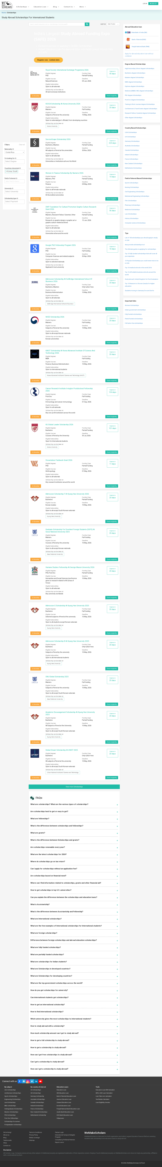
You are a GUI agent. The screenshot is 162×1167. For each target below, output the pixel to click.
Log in (145, 3)
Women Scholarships (132, 305)
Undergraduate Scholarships (13, 1109)
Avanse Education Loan (64, 1099)
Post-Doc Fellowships (11, 1118)
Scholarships (23, 7)
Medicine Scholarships (132, 209)
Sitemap (32, 1140)
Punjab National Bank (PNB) (137, 47)
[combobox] (15, 152)
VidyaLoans (60, 1118)
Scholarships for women (12, 1121)
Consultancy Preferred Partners (65, 1140)
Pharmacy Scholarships (132, 205)
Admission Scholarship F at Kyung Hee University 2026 (67, 494)
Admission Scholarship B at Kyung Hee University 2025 (67, 641)
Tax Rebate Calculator (102, 1099)
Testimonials (7, 1140)
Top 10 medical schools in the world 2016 (138, 267)
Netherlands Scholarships (133, 168)
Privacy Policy (33, 1135)
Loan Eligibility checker (103, 1102)
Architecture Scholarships (12, 1093)
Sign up (153, 3)
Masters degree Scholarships (134, 77)
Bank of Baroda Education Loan (66, 1096)
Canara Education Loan (64, 1102)
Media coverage (34, 1137)
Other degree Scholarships (133, 117)
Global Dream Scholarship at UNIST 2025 (62, 750)
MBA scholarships (10, 1105)
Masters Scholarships (11, 1112)
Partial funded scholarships (134, 319)
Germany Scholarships (132, 141)
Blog (56, 7)
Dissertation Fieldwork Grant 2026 (59, 460)
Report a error (59, 1142)
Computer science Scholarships (135, 223)
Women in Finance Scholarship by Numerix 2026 (64, 173)
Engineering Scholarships (12, 1099)
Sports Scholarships (131, 183)
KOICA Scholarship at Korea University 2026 (63, 104)
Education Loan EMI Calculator (105, 1090)
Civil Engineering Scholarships (134, 191)
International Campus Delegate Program (65, 1136)
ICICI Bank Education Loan (65, 1115)
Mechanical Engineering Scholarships (137, 196)
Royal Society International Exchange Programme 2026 (67, 70)
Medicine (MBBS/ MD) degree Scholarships (139, 91)
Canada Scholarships (132, 150)
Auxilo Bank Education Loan (65, 1112)
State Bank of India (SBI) (136, 32)
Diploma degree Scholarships (134, 86)
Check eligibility (112, 96)
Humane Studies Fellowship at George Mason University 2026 (70, 567)
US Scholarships (36, 1090)
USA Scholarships (131, 132)
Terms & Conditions (35, 1132)
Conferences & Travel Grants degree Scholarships (141, 108)
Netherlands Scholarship (38, 1115)
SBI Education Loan (63, 1093)
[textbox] (15, 161)
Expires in (112, 73)
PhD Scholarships (10, 1115)
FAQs (5, 1143)
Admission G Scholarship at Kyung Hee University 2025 (67, 606)
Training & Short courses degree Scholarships (140, 104)
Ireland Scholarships (131, 155)
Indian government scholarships (135, 310)
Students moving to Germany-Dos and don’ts (139, 290)
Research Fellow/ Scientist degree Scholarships (140, 113)
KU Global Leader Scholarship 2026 (59, 425)
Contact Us (69, 7)
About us (6, 1135)
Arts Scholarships (10, 1090)
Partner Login (59, 1132)
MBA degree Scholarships (133, 82)
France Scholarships (131, 159)
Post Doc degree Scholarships (135, 100)
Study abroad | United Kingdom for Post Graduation (141, 279)
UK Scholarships (130, 137)
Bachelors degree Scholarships (135, 73)
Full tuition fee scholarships (134, 323)
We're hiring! (7, 1132)
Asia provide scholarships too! (135, 244)
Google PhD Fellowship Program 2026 (61, 245)
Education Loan (41, 7)
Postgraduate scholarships (12, 1124)
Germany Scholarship (37, 1096)
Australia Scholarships (132, 146)
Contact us (6, 1145)
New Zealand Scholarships (133, 163)
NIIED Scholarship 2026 (55, 317)
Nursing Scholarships (132, 187)
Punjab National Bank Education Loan (68, 1109)
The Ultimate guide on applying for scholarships (140, 249)
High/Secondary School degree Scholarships (139, 68)
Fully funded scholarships (133, 314)
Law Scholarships (130, 214)
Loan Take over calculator (104, 1096)
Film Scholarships (130, 200)
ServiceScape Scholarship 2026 (58, 139)
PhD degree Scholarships (133, 95)
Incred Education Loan (64, 1105)
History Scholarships (131, 218)
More (83, 7)
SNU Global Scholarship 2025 (57, 677)
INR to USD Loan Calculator (104, 1093)
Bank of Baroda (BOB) (135, 39)
